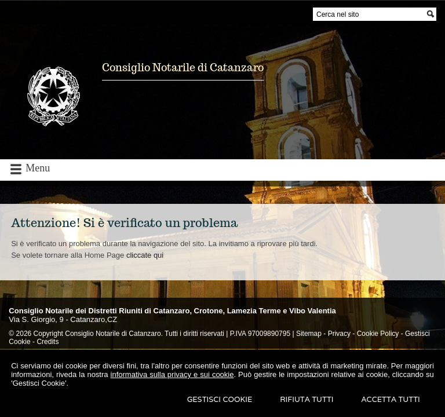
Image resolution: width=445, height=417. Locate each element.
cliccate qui (144, 255)
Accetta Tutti (391, 399)
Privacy (339, 334)
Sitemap (309, 334)
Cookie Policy (378, 334)
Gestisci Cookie (220, 399)
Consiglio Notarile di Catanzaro (183, 67)
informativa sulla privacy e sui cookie (172, 374)
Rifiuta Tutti (306, 399)
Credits (48, 342)
